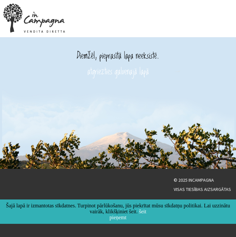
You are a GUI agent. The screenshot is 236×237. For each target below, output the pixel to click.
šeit (142, 211)
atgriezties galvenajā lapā (118, 71)
